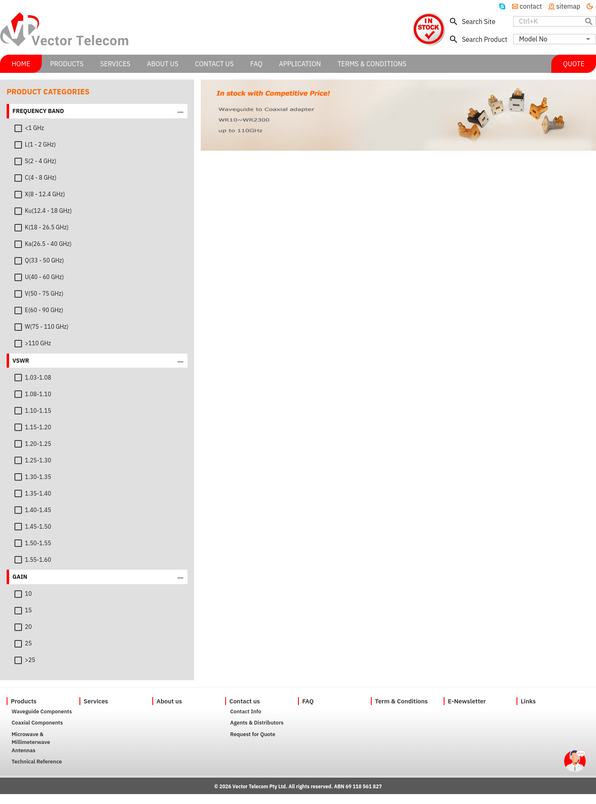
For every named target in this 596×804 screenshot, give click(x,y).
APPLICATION (300, 64)
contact (527, 6)
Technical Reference (37, 761)
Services (96, 701)
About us (169, 701)
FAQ (308, 701)
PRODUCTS (67, 64)
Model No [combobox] (533, 39)
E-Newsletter (467, 701)
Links (528, 701)
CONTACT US (214, 64)
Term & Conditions (401, 701)
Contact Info (245, 711)
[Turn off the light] (590, 6)
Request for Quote (252, 734)
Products (23, 701)
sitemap (564, 6)
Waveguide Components (42, 711)
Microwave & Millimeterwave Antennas (31, 742)
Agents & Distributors (257, 722)
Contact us (244, 701)
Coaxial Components (37, 722)
